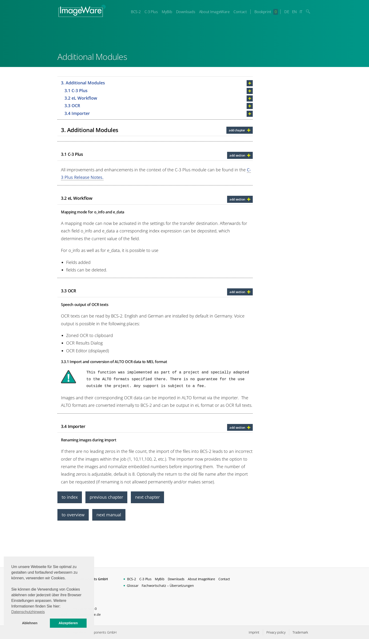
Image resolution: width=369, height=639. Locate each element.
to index (70, 497)
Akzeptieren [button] (68, 623)
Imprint (254, 632)
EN (294, 11)
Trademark (300, 632)
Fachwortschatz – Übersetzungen (168, 585)
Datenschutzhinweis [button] (28, 612)
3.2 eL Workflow (80, 98)
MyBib (167, 11)
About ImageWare (214, 11)
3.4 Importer (77, 113)
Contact (240, 11)
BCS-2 (135, 11)
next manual (108, 514)
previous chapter (106, 497)
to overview (73, 514)
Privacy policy (275, 632)
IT (301, 11)
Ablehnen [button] (29, 623)
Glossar (133, 585)
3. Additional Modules (83, 83)
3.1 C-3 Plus (76, 90)
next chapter (147, 497)
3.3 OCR (72, 105)
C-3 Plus (151, 11)
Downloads (185, 11)
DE (286, 11)
